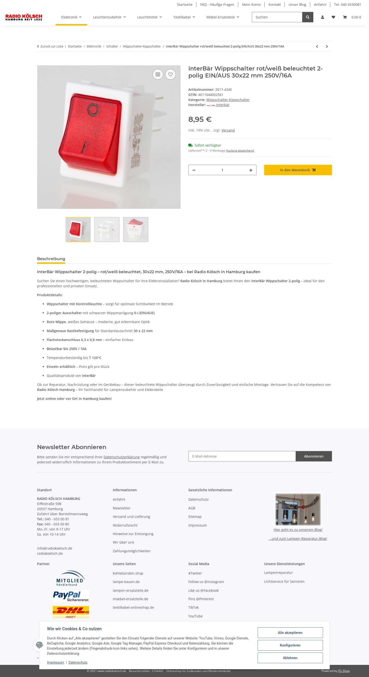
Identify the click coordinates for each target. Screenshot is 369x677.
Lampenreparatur (278, 572)
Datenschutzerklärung (122, 457)
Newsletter (122, 508)
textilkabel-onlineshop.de (133, 607)
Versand (228, 130)
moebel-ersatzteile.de (130, 599)
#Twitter (195, 573)
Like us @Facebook (203, 590)
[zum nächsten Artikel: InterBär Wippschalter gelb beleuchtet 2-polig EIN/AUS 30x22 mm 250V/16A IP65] (327, 46)
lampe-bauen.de (126, 581)
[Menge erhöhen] (251, 170)
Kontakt (275, 4)
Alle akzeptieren (290, 633)
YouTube (195, 616)
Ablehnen (290, 658)
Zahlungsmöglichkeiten (132, 551)
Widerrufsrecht (125, 525)
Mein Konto (251, 4)
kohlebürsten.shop (128, 573)
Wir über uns (123, 542)
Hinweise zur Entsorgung (133, 533)
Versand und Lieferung (131, 516)
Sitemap (195, 516)
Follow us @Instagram (206, 581)
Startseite (184, 4)
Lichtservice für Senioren (284, 581)
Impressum (55, 662)
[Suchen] (277, 17)
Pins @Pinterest (201, 599)
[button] (322, 17)
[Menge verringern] (194, 170)
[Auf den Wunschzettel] (170, 74)
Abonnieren (313, 456)
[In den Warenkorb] (41, 62)
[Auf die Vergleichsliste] (158, 74)
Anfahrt (320, 4)
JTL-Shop (344, 671)
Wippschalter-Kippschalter (228, 99)
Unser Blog (297, 4)
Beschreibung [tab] (51, 259)
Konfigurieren (290, 645)
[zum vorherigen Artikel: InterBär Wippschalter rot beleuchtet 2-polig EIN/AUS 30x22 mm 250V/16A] (317, 46)
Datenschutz (78, 662)
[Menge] (222, 170)
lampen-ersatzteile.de (130, 590)
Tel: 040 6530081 (347, 4)
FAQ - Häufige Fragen (217, 4)
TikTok (193, 607)
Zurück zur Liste (51, 46)
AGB (191, 508)
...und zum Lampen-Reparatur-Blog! (298, 538)
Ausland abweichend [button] (240, 150)
